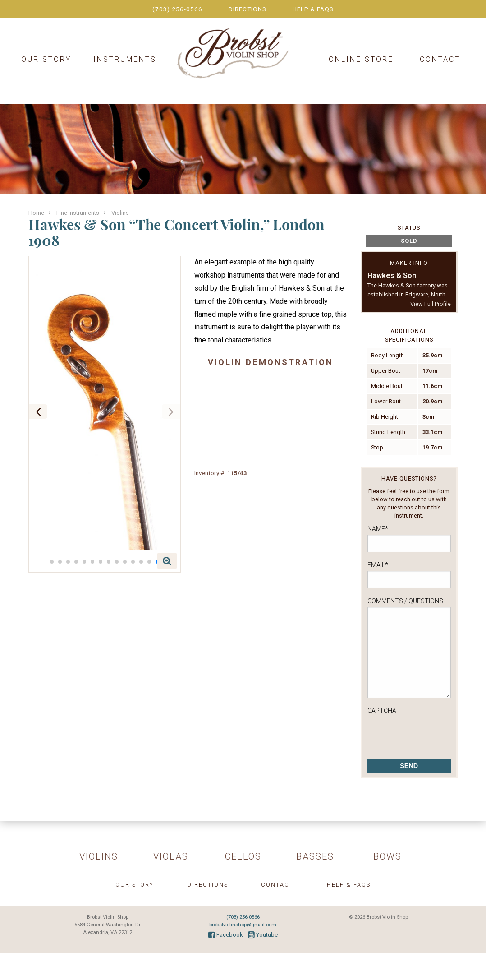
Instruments (124, 59)
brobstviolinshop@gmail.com (242, 925)
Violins (120, 212)
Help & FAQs (313, 9)
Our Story (46, 59)
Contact (440, 59)
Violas (170, 856)
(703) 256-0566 (177, 9)
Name (377, 528)
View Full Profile (430, 304)
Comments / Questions (405, 601)
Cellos (243, 856)
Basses (315, 856)
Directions (247, 9)
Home (36, 212)
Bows (387, 856)
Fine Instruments (77, 212)
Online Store (361, 59)
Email (377, 565)
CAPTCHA (381, 710)
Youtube (263, 934)
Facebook (225, 934)
